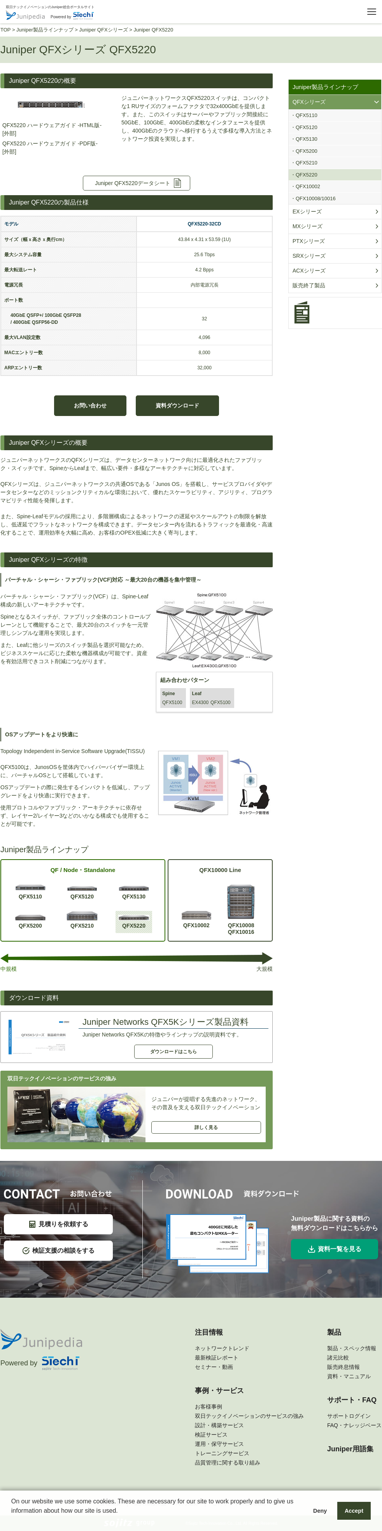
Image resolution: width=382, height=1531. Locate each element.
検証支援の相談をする (59, 1250)
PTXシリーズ (309, 241)
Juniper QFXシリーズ (103, 30)
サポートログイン (349, 1416)
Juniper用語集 (350, 1449)
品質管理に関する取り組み (227, 1462)
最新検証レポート (216, 1357)
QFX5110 (30, 891)
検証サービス (211, 1434)
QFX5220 (133, 922)
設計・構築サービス (219, 1425)
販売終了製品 (309, 285)
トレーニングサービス (222, 1453)
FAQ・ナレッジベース (354, 1425)
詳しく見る (206, 1127)
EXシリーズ (307, 211)
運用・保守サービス (219, 1444)
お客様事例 (208, 1406)
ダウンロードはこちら (173, 1051)
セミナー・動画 (214, 1367)
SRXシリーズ (309, 256)
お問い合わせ (90, 405)
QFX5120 (82, 893)
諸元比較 (338, 1357)
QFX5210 (82, 920)
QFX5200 (30, 921)
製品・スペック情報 (351, 1348)
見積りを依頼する (58, 1224)
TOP (5, 30)
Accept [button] (354, 1511)
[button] (12, 1521)
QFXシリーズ (309, 102)
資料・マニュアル (349, 1376)
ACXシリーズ (309, 270)
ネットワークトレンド (222, 1348)
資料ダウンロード (177, 405)
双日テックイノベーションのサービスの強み (249, 1416)
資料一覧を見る (334, 1249)
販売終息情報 (343, 1367)
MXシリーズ (307, 226)
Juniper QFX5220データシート (132, 183)
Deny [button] (320, 1511)
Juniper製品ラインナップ (45, 30)
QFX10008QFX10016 (241, 909)
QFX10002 (196, 919)
